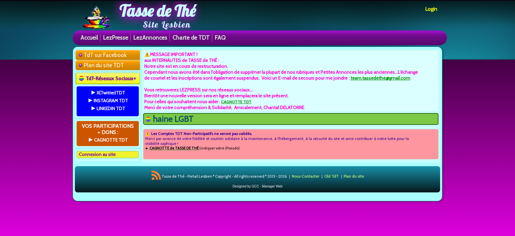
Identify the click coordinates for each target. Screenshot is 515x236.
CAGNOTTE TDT (236, 101)
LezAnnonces (150, 37)
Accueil (89, 37)
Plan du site (354, 176)
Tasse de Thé (157, 11)
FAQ (220, 37)
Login (431, 9)
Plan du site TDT (104, 65)
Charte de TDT (191, 37)
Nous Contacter (305, 176)
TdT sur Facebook (105, 55)
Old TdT (331, 176)
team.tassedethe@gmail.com (380, 78)
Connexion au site (97, 154)
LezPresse (115, 37)
